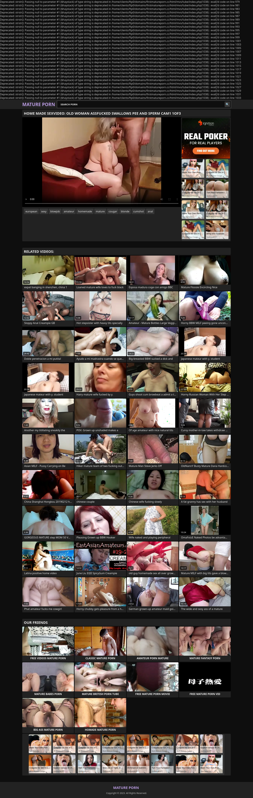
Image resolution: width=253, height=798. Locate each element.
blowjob (55, 211)
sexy (43, 211)
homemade (85, 211)
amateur (69, 211)
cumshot (138, 211)
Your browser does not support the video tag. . (101, 162)
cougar (113, 211)
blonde (125, 211)
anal (150, 211)
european (31, 211)
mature (100, 211)
